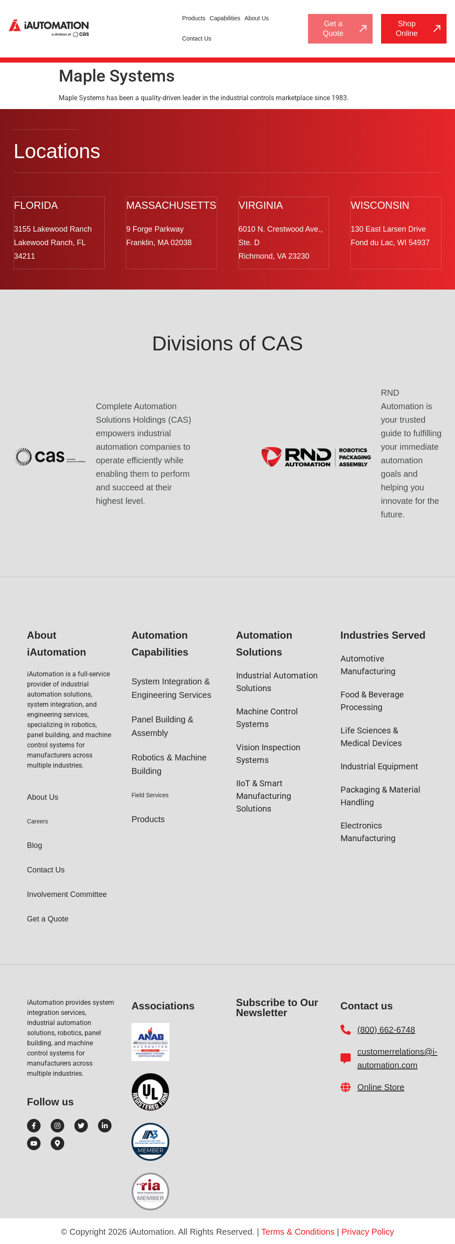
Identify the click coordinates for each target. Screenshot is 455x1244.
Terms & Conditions (298, 1231)
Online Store (380, 1086)
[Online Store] (346, 1086)
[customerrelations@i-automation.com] (346, 1058)
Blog (34, 844)
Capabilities (225, 18)
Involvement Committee (67, 893)
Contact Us (196, 38)
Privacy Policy (367, 1231)
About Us (257, 18)
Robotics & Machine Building (169, 763)
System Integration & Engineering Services (171, 687)
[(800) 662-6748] (346, 1029)
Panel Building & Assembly (162, 725)
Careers (37, 820)
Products (193, 18)
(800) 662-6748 (386, 1028)
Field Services (150, 794)
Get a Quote (47, 918)
